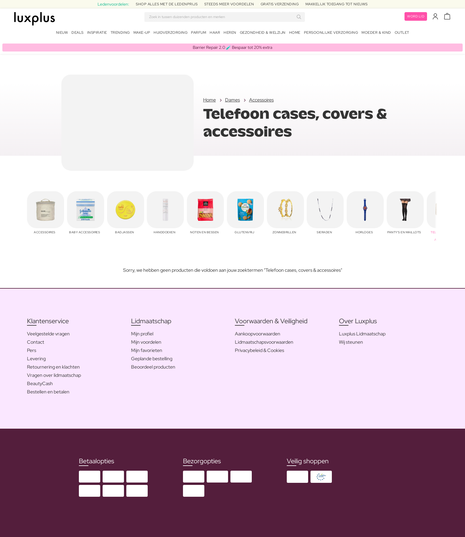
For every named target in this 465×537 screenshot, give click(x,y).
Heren (230, 33)
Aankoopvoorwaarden (257, 332)
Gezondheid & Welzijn (263, 33)
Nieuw (62, 33)
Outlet (402, 33)
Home (294, 33)
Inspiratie (97, 33)
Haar (215, 33)
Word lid (414, 17)
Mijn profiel (142, 332)
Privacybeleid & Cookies (259, 348)
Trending (120, 33)
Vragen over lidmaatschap (54, 373)
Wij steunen (351, 340)
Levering (36, 356)
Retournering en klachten (53, 365)
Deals (77, 33)
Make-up (141, 33)
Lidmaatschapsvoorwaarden (264, 340)
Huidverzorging (170, 33)
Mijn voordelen (146, 340)
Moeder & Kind (376, 33)
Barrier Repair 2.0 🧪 (232, 45)
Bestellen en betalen (48, 390)
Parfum (198, 33)
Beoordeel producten (153, 365)
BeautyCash (40, 381)
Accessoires (261, 98)
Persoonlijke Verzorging (331, 33)
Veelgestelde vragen (48, 332)
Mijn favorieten (146, 348)
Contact (35, 340)
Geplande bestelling (151, 356)
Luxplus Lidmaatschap (362, 332)
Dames (232, 98)
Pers (31, 348)
